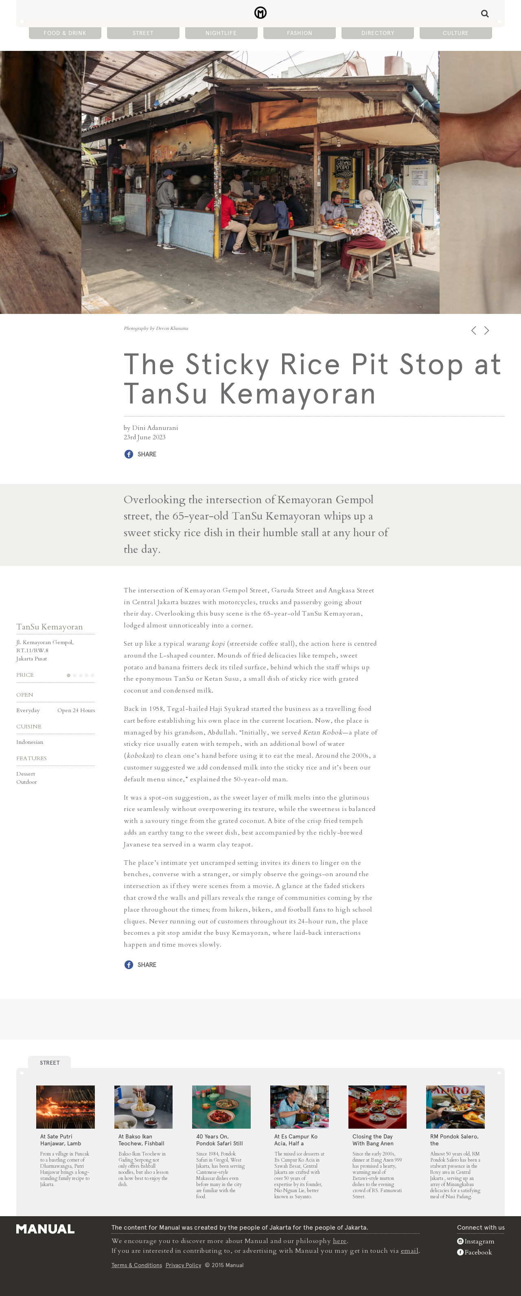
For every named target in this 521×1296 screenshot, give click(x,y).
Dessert (25, 774)
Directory (377, 33)
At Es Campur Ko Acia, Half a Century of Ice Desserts (295, 1146)
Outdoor (26, 782)
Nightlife (221, 33)
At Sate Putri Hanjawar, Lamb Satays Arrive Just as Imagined (62, 1146)
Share (147, 454)
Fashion (300, 33)
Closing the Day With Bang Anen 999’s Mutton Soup (376, 1143)
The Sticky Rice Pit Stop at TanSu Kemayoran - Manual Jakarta (260, 13)
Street (143, 33)
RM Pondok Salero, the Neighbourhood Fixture (454, 1146)
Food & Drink (65, 33)
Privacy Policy (183, 1265)
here (340, 1241)
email (410, 1250)
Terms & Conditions (137, 1265)
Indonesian (29, 742)
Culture (456, 33)
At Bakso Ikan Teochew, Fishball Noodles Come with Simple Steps (141, 1146)
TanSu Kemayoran (49, 626)
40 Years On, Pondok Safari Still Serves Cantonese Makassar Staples (219, 1146)
